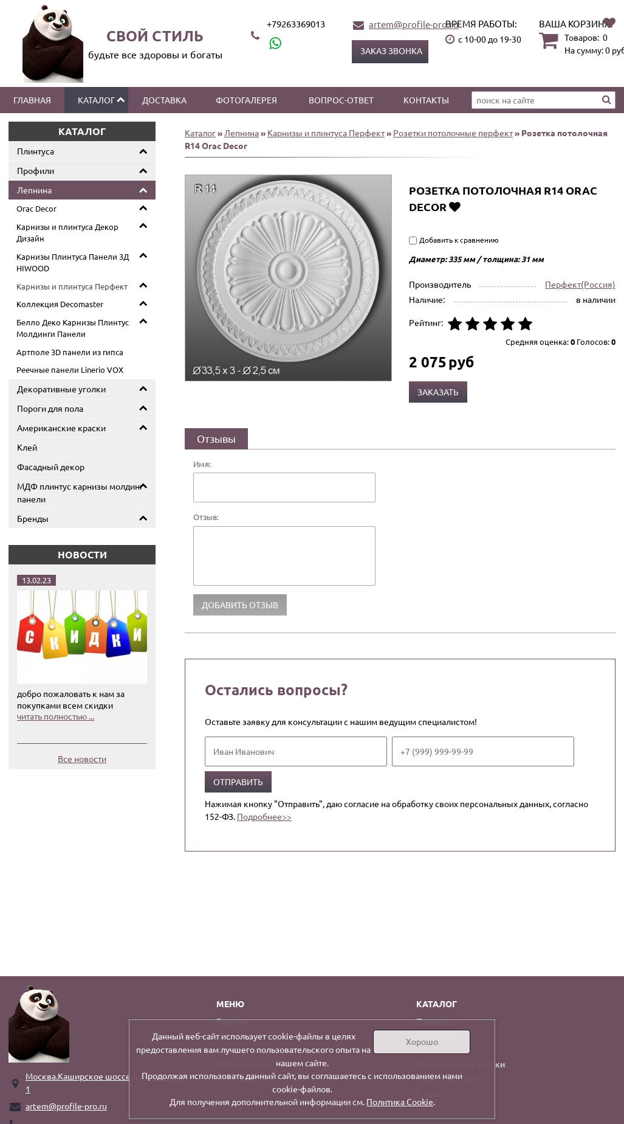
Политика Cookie (399, 1101)
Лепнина (34, 189)
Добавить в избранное (455, 206)
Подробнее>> (264, 816)
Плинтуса (35, 150)
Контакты (426, 99)
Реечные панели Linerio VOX (69, 369)
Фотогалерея (246, 99)
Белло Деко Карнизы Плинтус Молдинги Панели (72, 328)
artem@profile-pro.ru (414, 24)
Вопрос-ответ (341, 99)
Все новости (82, 758)
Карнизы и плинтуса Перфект (72, 286)
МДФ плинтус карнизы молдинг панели (80, 492)
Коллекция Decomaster (59, 304)
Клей (27, 447)
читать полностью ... (55, 715)
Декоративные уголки (61, 388)
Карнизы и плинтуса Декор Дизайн (67, 232)
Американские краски (61, 427)
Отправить (238, 781)
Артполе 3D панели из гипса (69, 352)
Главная (32, 99)
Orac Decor (36, 208)
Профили (35, 170)
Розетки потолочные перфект (453, 132)
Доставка (164, 99)
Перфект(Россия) (580, 284)
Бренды (33, 518)
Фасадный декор (50, 466)
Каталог (96, 99)
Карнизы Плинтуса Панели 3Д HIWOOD (72, 262)
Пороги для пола (50, 408)
